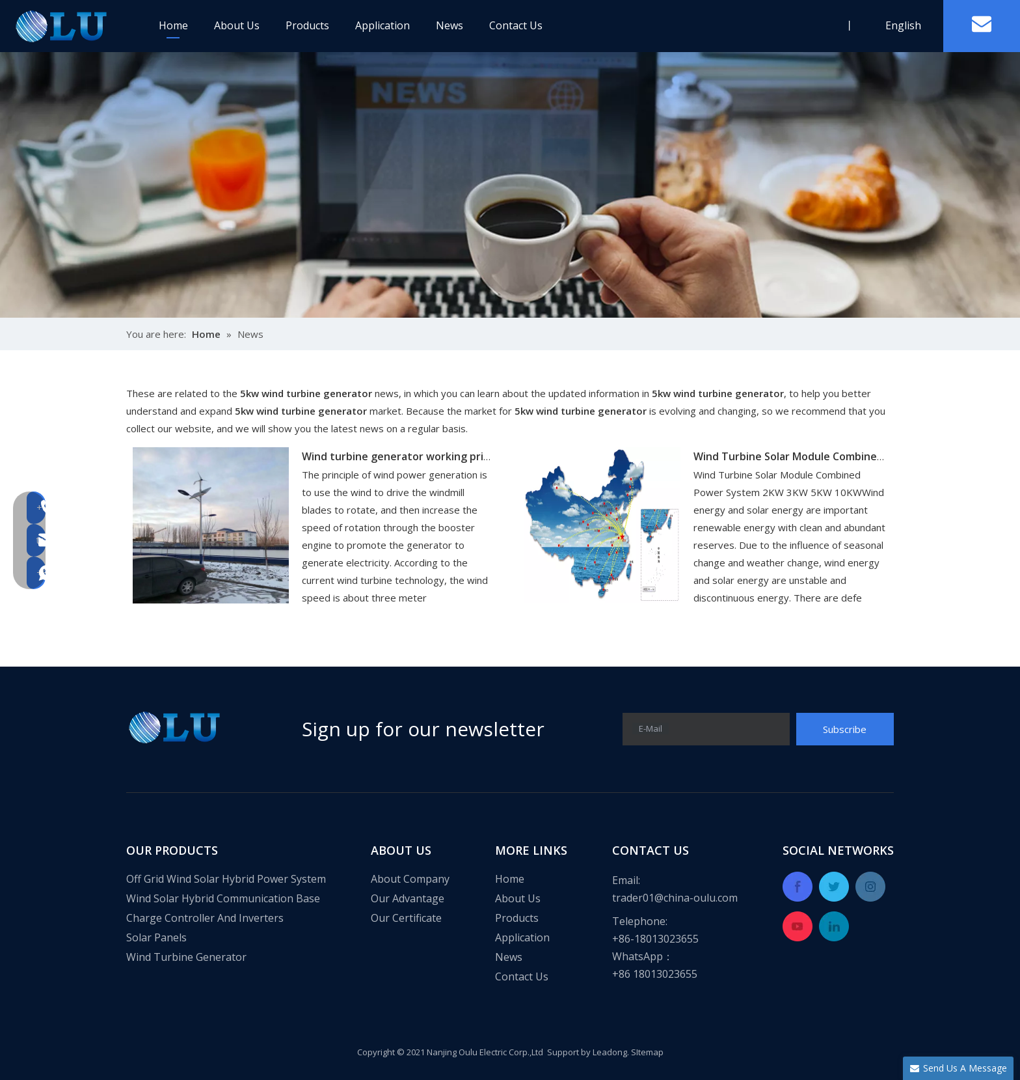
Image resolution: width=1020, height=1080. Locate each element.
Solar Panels (156, 937)
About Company (410, 879)
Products (307, 25)
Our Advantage (407, 898)
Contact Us (516, 25)
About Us (237, 25)
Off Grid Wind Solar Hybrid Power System (226, 879)
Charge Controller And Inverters (205, 918)
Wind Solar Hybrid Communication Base (223, 898)
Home (173, 25)
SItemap (647, 1052)
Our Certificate (406, 918)
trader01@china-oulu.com (675, 898)
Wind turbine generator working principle (407, 456)
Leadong (610, 1052)
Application (382, 25)
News (449, 25)
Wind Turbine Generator (186, 957)
